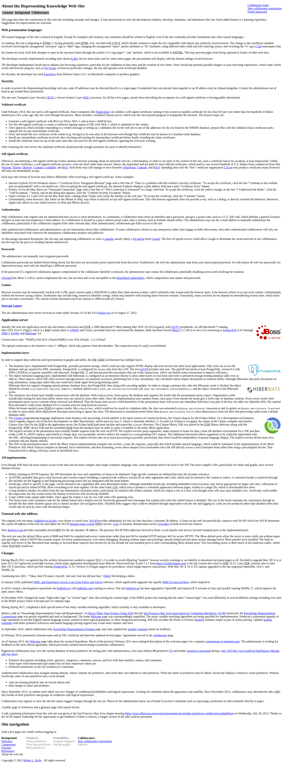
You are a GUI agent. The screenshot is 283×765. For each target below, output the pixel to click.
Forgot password (257, 11)
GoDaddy (50, 167)
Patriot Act (104, 312)
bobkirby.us (63, 588)
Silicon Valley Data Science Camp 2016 (110, 613)
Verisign (6, 167)
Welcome (96, 616)
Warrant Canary (11, 305)
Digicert (27, 167)
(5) (171, 650)
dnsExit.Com (15, 530)
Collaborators (40, 12)
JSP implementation (13, 457)
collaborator (160, 635)
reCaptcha (138, 238)
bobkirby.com (85, 588)
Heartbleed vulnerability (130, 277)
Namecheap (103, 111)
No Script (50, 68)
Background (22, 12)
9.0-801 (15, 333)
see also (11, 654)
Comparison (8, 744)
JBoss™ (177, 330)
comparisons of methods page (222, 641)
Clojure (18, 418)
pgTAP (144, 369)
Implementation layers (15, 352)
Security (7, 81)
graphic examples (138, 629)
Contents (7, 12)
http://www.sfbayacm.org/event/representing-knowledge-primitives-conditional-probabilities (179, 713)
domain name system (82, 523)
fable (107, 576)
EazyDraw (50, 74)
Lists (116, 523)
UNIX (73, 330)
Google (155, 238)
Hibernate (31, 333)
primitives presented (198, 650)
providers (163, 523)
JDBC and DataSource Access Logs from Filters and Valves (68, 582)
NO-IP (93, 520)
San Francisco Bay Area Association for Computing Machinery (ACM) (184, 613)
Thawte (16, 167)
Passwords (7, 249)
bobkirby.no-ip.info (45, 520)
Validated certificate (13, 104)
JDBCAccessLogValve (175, 582)
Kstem (199, 619)
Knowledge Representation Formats (74, 629)
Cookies (6, 285)
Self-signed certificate (14, 153)
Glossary (6, 747)
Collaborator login (258, 5)
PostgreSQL (230, 330)
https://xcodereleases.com (171, 563)
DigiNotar (130, 167)
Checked (6, 277)
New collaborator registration (265, 8)
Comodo (38, 167)
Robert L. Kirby (32, 760)
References (7, 751)
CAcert (228, 167)
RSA (65, 167)
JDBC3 (5, 333)
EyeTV (175, 326)
